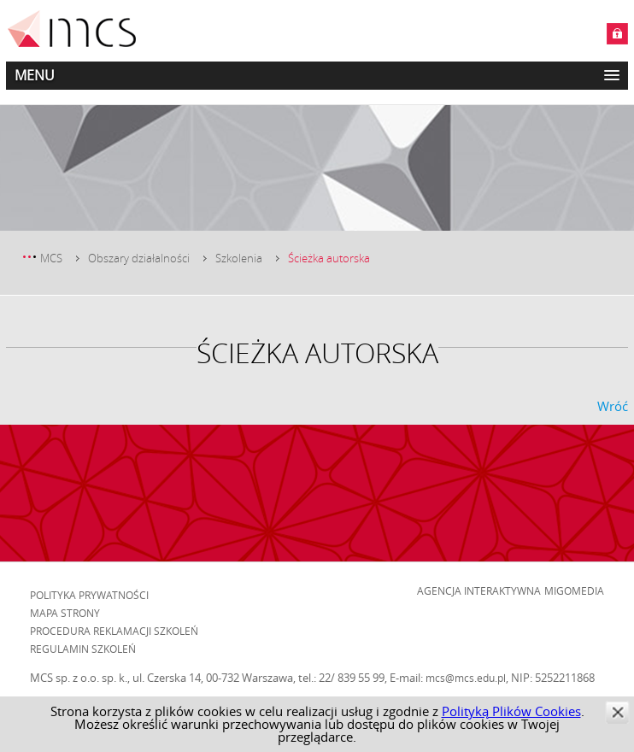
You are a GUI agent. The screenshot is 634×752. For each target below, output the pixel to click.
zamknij (617, 712)
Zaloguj (617, 33)
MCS (51, 258)
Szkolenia (238, 258)
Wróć (612, 405)
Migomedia (574, 590)
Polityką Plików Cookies (511, 711)
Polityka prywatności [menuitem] (89, 595)
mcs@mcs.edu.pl (466, 677)
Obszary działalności (139, 258)
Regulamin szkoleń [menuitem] (83, 648)
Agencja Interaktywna (479, 590)
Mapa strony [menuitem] (65, 613)
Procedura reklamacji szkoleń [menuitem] (114, 630)
